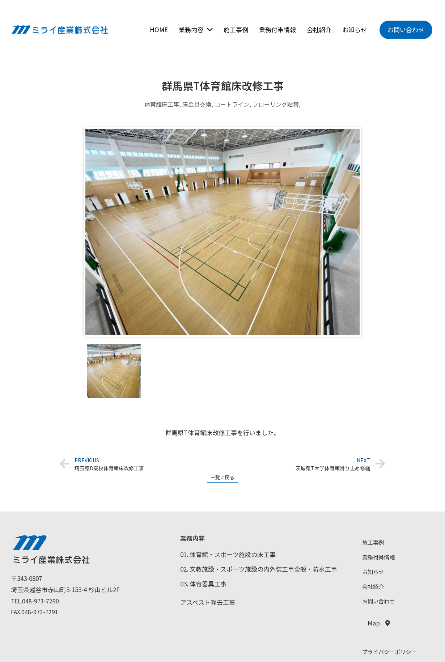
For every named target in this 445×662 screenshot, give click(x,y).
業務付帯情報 (380, 559)
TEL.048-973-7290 (35, 603)
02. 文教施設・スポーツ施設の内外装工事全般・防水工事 (258, 571)
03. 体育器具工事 (203, 586)
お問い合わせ (380, 603)
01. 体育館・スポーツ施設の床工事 (228, 556)
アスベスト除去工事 (207, 604)
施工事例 (374, 544)
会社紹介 (374, 588)
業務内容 (192, 540)
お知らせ (374, 573)
